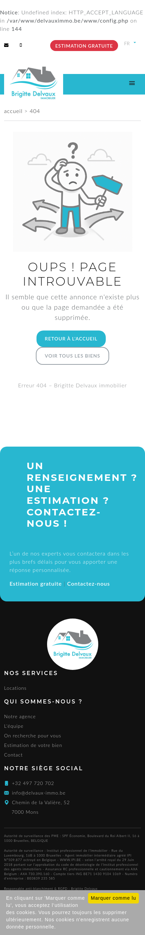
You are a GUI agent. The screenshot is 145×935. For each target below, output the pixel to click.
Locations (15, 688)
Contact (13, 755)
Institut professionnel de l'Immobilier (77, 850)
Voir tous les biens (72, 356)
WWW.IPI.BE (70, 860)
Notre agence (20, 716)
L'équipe (14, 726)
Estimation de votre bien (33, 745)
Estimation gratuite (84, 46)
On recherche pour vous (32, 735)
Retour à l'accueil (71, 338)
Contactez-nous (88, 583)
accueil (14, 111)
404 (35, 111)
